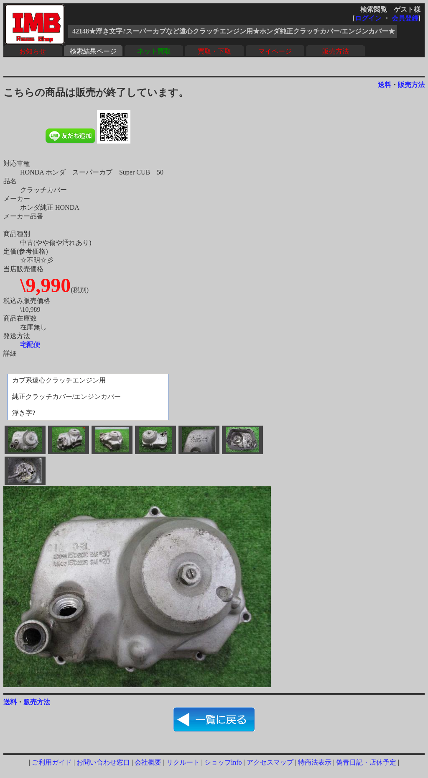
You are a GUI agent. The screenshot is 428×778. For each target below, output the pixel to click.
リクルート (183, 762)
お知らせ (32, 51)
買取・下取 (214, 51)
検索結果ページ (93, 51)
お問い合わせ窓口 (103, 762)
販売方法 (335, 51)
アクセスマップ (270, 762)
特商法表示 (314, 762)
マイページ (275, 51)
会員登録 (405, 18)
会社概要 (148, 762)
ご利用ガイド (52, 762)
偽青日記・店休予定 (366, 762)
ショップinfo (223, 762)
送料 (384, 84)
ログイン (368, 18)
